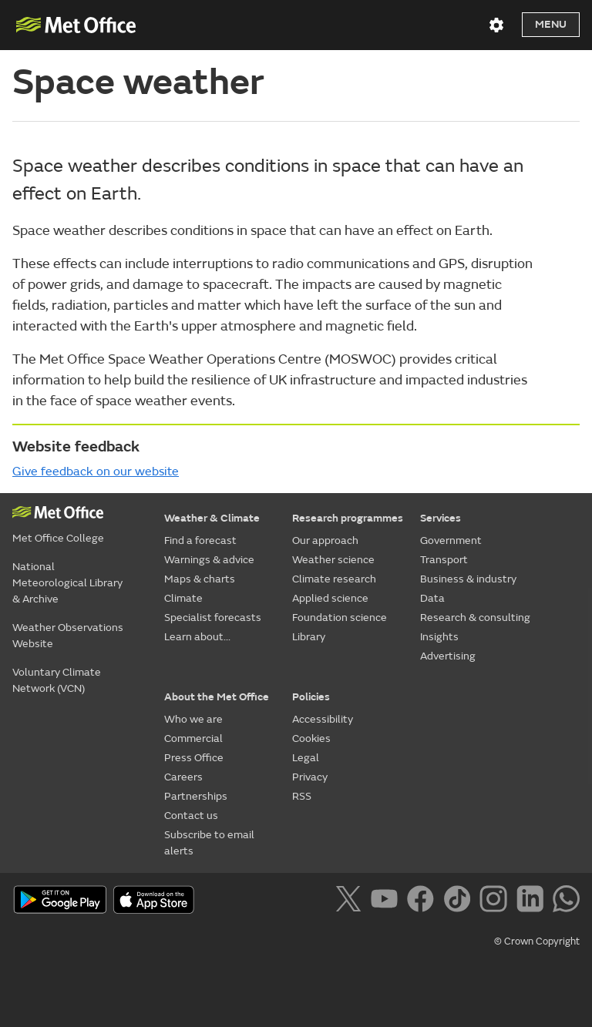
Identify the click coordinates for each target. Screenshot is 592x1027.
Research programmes (347, 518)
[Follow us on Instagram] (496, 901)
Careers (183, 777)
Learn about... (197, 636)
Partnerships (195, 796)
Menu (551, 24)
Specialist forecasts (212, 617)
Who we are (193, 719)
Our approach (325, 540)
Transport (444, 559)
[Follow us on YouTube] (387, 901)
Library (308, 636)
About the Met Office (216, 696)
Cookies (311, 738)
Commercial (193, 738)
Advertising (448, 656)
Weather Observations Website (67, 635)
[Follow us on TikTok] (459, 901)
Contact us (191, 815)
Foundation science (339, 617)
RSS (301, 796)
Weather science (333, 559)
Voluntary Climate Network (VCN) (56, 680)
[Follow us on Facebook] (423, 901)
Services (440, 518)
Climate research (334, 579)
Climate (183, 598)
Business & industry (468, 579)
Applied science (330, 598)
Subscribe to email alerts (209, 843)
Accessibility (322, 719)
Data (432, 598)
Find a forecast (200, 540)
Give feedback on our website (95, 471)
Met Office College (58, 538)
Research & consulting (475, 617)
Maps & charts (199, 579)
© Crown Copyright (537, 941)
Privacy (310, 777)
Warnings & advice (209, 559)
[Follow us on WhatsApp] (566, 901)
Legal (305, 757)
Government (451, 540)
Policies (311, 696)
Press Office (194, 757)
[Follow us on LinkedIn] (533, 901)
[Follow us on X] (351, 901)
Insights (439, 636)
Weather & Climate (212, 518)
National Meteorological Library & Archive (67, 583)
